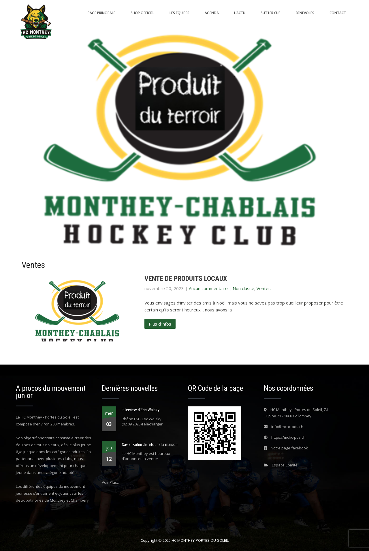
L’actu (239, 12)
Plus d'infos (160, 324)
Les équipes (179, 12)
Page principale (101, 12)
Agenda (212, 12)
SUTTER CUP (270, 12)
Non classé (243, 288)
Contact (338, 12)
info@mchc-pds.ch (287, 426)
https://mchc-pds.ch (288, 437)
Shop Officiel (142, 12)
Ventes (264, 288)
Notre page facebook (289, 448)
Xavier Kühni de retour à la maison (150, 444)
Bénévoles (305, 12)
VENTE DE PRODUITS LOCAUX (185, 278)
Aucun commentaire (208, 288)
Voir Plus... (111, 482)
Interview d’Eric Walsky (140, 409)
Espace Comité (285, 465)
